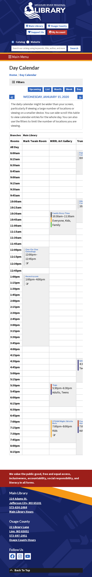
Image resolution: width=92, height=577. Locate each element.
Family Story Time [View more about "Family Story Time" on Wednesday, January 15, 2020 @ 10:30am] (61, 213)
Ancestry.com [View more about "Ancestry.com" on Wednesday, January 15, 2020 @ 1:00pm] (31, 276)
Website (35, 42)
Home (13, 75)
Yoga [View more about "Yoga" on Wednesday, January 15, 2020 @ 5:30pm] (54, 385)
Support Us (36, 32)
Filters (20, 82)
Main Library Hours (21, 512)
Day (79, 89)
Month (58, 89)
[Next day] (80, 97)
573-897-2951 (18, 536)
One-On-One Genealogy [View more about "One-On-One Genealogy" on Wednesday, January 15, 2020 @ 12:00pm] (31, 250)
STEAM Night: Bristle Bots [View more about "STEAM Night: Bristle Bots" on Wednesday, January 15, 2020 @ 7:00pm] (62, 422)
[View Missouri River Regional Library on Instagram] (20, 556)
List (47, 89)
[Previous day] (12, 97)
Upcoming (35, 89)
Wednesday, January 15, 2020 (46, 97)
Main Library (36, 26)
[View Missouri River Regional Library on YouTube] (28, 556)
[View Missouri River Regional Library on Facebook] (12, 556)
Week (69, 89)
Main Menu (18, 56)
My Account (57, 32)
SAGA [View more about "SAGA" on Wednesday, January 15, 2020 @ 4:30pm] (82, 361)
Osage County (59, 26)
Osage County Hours (22, 540)
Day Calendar (27, 75)
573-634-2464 (18, 507)
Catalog (20, 42)
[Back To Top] (46, 570)
